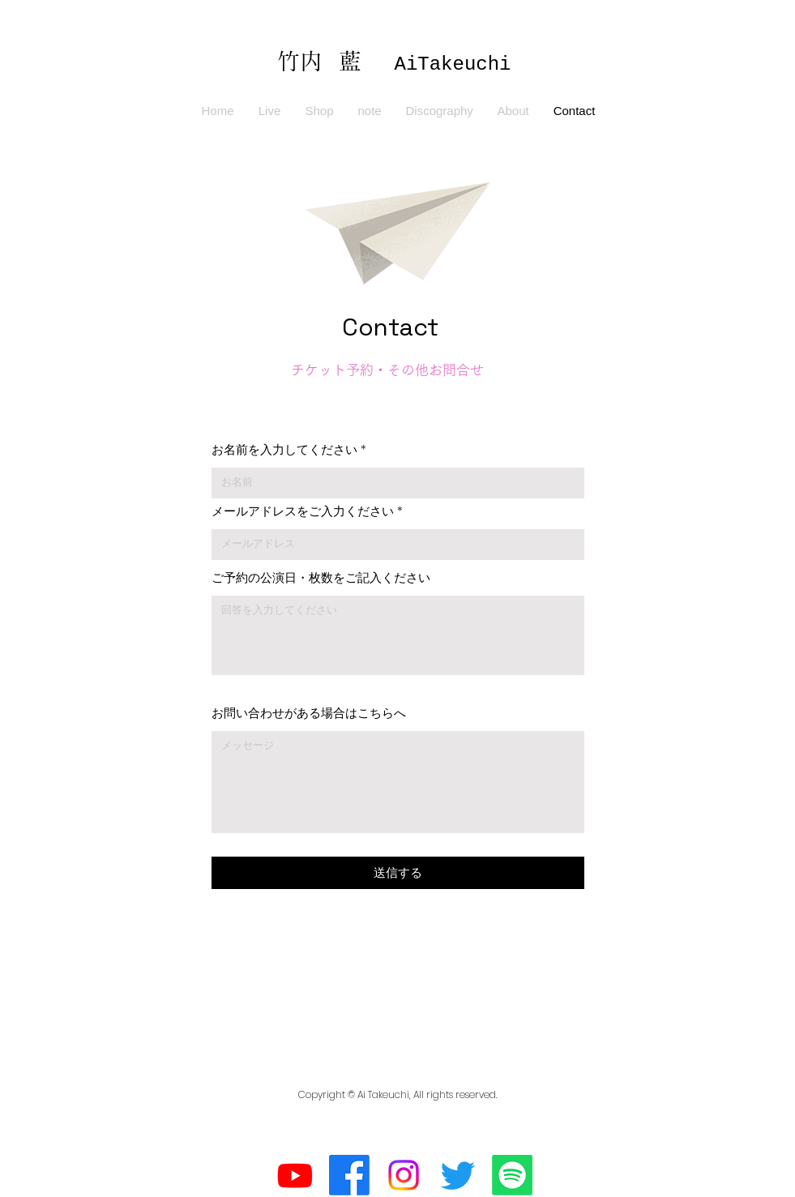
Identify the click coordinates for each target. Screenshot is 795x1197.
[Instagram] (403, 1175)
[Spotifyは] (512, 1175)
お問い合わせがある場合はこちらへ (309, 713)
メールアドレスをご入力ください (303, 511)
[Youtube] (295, 1175)
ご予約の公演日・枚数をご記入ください (321, 577)
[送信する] (398, 873)
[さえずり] (458, 1175)
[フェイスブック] (349, 1175)
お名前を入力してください (284, 449)
